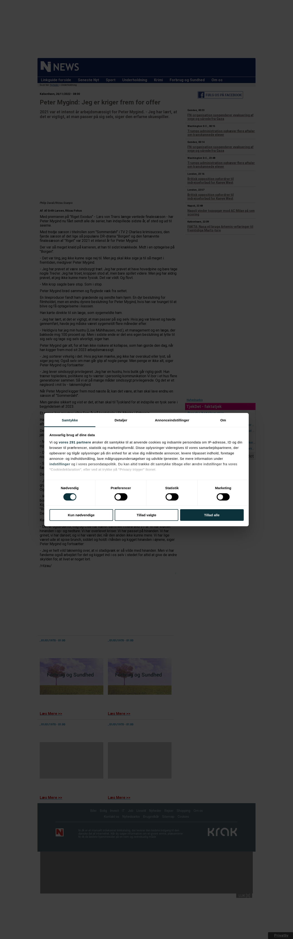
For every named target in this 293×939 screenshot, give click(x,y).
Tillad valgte (146, 515)
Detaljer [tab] (121, 420)
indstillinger (60, 464)
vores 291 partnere (75, 442)
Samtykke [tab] (70, 420)
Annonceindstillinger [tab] (172, 420)
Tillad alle (211, 515)
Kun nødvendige (81, 515)
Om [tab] (223, 420)
